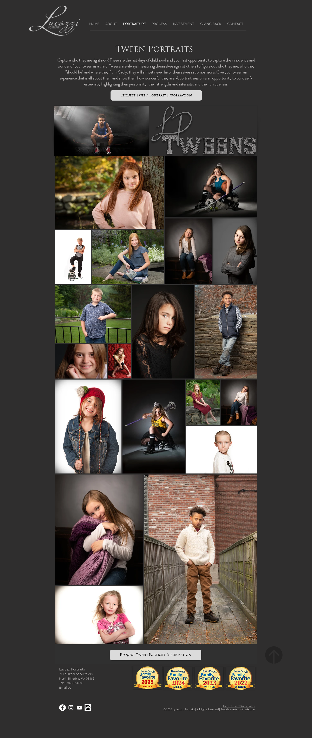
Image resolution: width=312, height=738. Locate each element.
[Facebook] (62, 707)
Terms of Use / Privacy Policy (239, 706)
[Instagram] (71, 707)
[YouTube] (79, 707)
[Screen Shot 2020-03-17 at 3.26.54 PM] (88, 707)
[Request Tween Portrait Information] (156, 95)
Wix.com (250, 709)
